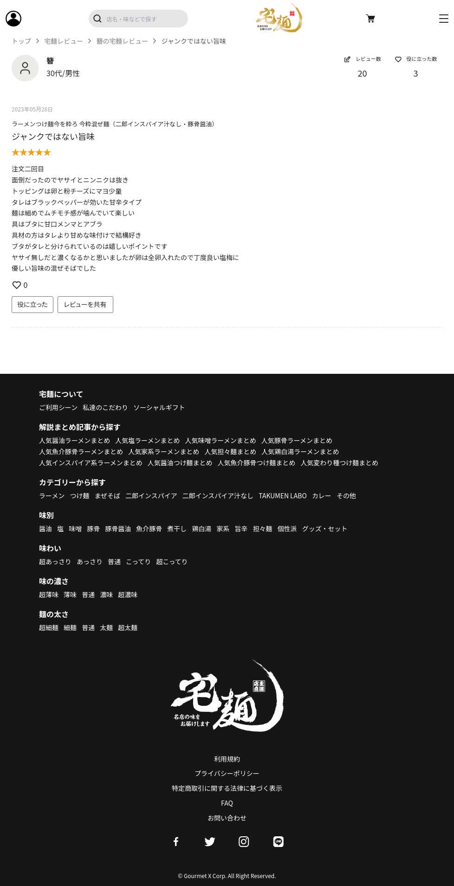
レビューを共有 (85, 304)
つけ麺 (80, 495)
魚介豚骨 (149, 528)
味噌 (75, 528)
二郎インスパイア (151, 495)
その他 (347, 495)
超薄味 (48, 594)
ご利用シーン (58, 407)
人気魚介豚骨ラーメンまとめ (81, 451)
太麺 (106, 627)
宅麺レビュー (63, 41)
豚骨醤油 (118, 528)
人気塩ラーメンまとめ (148, 440)
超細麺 (48, 627)
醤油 (45, 528)
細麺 (70, 627)
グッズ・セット (325, 528)
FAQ (227, 803)
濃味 (106, 594)
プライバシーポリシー (227, 773)
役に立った (32, 304)
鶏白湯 (202, 528)
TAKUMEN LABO (283, 495)
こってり (138, 561)
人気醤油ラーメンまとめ (74, 440)
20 (362, 73)
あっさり (90, 561)
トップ (21, 41)
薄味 (70, 594)
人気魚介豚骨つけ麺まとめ (257, 462)
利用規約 (227, 758)
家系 (223, 528)
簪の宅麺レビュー (123, 41)
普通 (114, 561)
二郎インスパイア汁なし (218, 495)
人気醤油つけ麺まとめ (180, 462)
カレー (322, 495)
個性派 (288, 528)
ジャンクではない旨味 (53, 136)
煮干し (177, 528)
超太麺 (128, 627)
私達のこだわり (105, 407)
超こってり (172, 561)
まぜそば (108, 495)
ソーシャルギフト (160, 407)
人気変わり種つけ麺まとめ (340, 462)
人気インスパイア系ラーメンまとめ (91, 462)
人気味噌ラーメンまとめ (220, 440)
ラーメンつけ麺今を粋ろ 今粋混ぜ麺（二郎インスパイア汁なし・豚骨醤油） (115, 123)
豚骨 (93, 528)
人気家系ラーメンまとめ (164, 451)
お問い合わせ (227, 817)
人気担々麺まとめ (231, 451)
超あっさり (55, 561)
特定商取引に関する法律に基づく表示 (227, 788)
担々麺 (262, 528)
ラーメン (52, 495)
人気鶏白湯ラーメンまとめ (300, 451)
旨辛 (241, 528)
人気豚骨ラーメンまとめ (297, 440)
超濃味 (128, 594)
